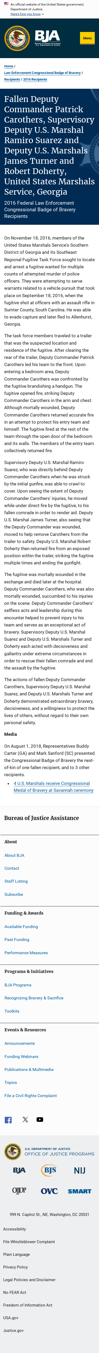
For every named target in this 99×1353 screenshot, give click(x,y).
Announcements (19, 1043)
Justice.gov (13, 1330)
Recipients (12, 79)
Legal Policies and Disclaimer (29, 1279)
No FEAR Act (14, 1292)
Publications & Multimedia (29, 1069)
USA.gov (10, 1317)
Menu (87, 38)
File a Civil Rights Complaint (30, 1095)
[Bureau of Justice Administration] (19, 1174)
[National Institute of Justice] (79, 1175)
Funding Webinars (21, 1056)
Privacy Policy (15, 1267)
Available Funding (21, 926)
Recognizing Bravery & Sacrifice (33, 997)
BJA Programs (17, 984)
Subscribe (13, 894)
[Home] (47, 38)
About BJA (14, 855)
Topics (10, 1082)
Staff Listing (16, 881)
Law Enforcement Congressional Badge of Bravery (42, 73)
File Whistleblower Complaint (29, 1241)
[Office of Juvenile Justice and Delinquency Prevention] (19, 1195)
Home (8, 66)
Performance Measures (26, 952)
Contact (11, 868)
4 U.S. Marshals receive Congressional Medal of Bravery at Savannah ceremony (53, 787)
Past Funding (16, 939)
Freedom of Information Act (27, 1305)
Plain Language (16, 1254)
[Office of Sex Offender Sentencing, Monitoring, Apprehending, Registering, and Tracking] (79, 1194)
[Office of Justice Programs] (17, 38)
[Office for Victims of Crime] (49, 1195)
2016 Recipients (35, 79)
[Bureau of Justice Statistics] (49, 1178)
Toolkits (11, 1011)
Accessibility (14, 1229)
